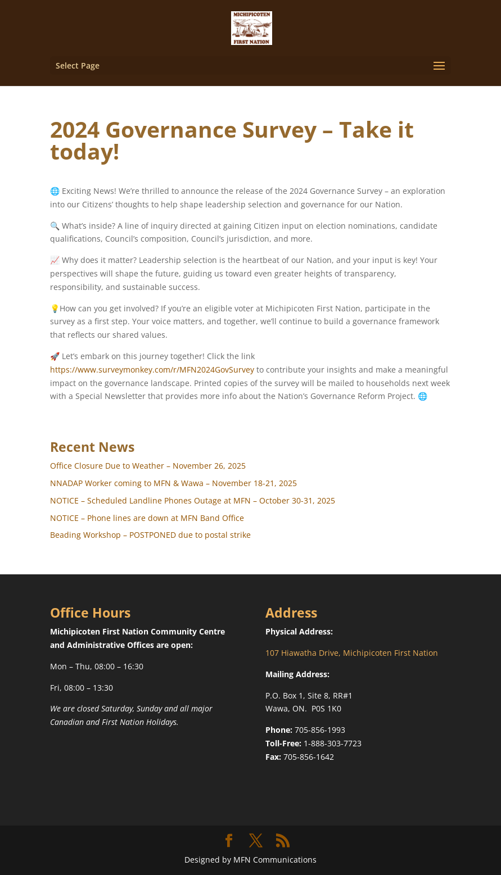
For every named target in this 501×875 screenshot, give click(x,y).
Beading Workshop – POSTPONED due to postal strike (150, 534)
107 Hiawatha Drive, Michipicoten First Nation (351, 652)
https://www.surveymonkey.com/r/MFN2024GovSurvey (152, 369)
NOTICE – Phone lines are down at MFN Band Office (147, 518)
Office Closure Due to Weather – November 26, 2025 (148, 465)
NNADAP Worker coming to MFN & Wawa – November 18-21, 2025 (173, 483)
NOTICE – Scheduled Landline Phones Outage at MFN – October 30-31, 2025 (192, 500)
